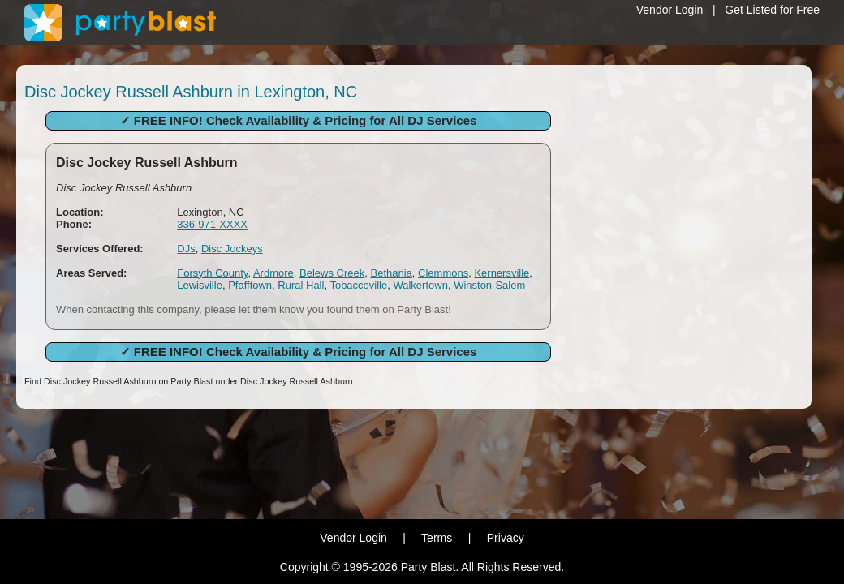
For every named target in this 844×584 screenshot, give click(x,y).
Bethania (390, 273)
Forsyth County (212, 273)
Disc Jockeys (232, 249)
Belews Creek (331, 273)
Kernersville (501, 273)
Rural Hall (301, 285)
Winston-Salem (489, 285)
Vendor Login (670, 9)
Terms (436, 537)
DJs (186, 249)
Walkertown (420, 285)
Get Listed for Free (772, 9)
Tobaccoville (358, 285)
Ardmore (273, 273)
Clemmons (443, 273)
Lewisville (199, 285)
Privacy (505, 537)
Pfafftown (250, 285)
